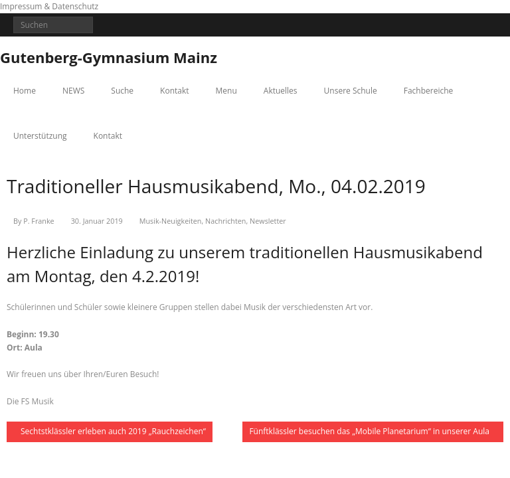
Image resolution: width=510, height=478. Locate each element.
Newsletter (268, 221)
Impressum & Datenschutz (49, 6)
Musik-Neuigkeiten (170, 221)
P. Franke (38, 221)
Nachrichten (225, 221)
